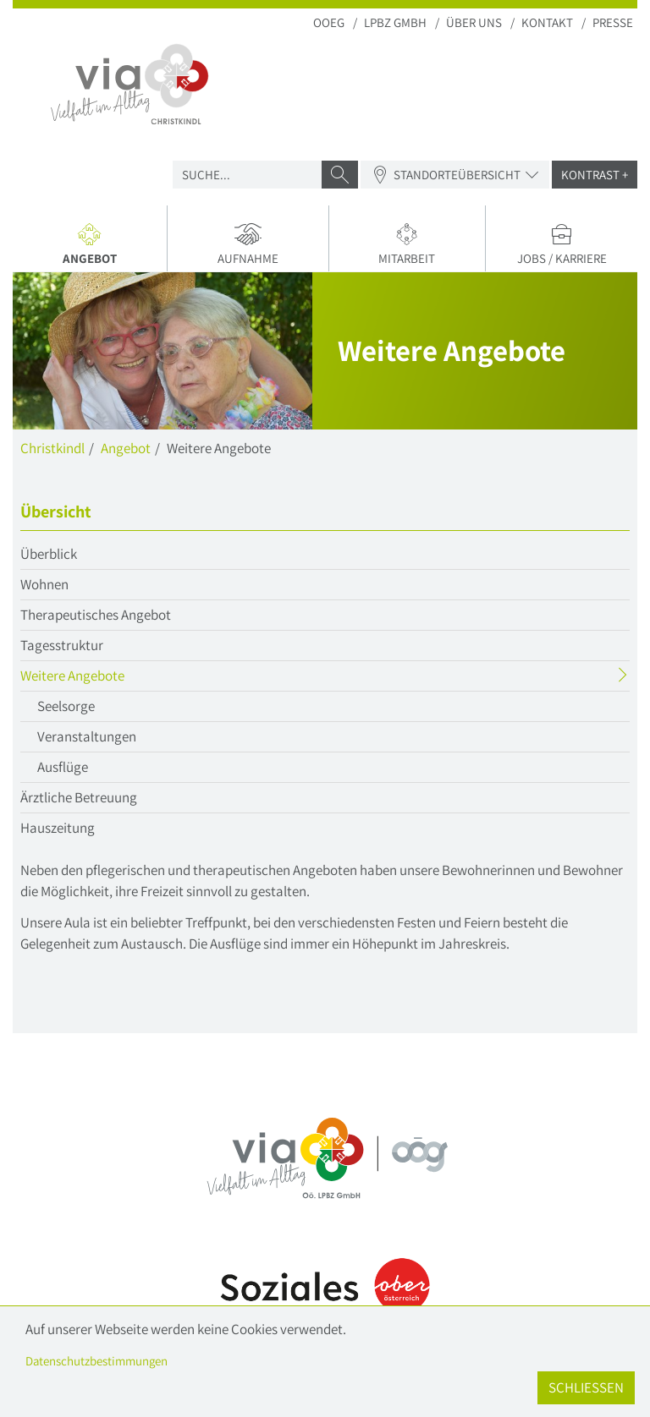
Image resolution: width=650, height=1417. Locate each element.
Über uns (474, 22)
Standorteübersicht (455, 175)
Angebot (96, 246)
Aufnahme (248, 244)
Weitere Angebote (105, 678)
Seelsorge (66, 706)
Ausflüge (62, 767)
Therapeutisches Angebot (95, 614)
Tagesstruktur (61, 645)
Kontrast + (594, 175)
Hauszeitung (57, 827)
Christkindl (52, 448)
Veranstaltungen (86, 736)
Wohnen (44, 584)
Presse (612, 22)
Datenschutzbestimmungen (96, 1361)
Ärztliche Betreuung (78, 797)
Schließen (586, 1387)
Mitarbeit (407, 244)
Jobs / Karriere (562, 244)
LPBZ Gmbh (395, 22)
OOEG (328, 22)
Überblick (48, 553)
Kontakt (547, 22)
